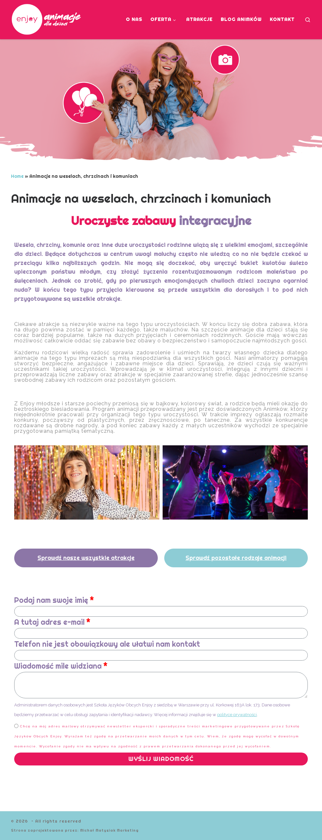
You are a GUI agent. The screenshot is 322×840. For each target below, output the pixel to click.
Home (17, 176)
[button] (86, 558)
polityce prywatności (237, 714)
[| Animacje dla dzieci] (49, 18)
